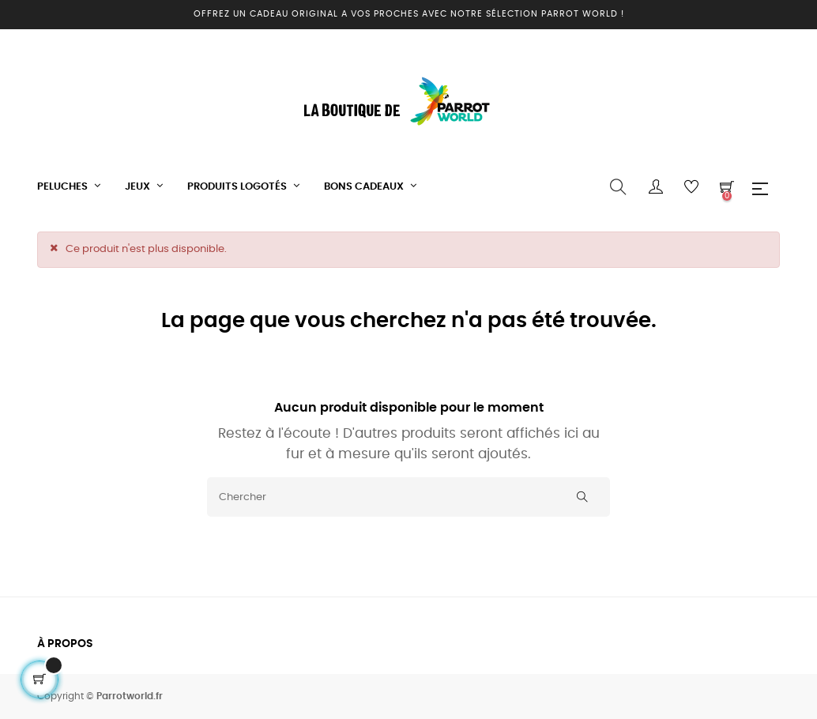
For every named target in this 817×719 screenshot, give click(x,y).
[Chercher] (408, 497)
